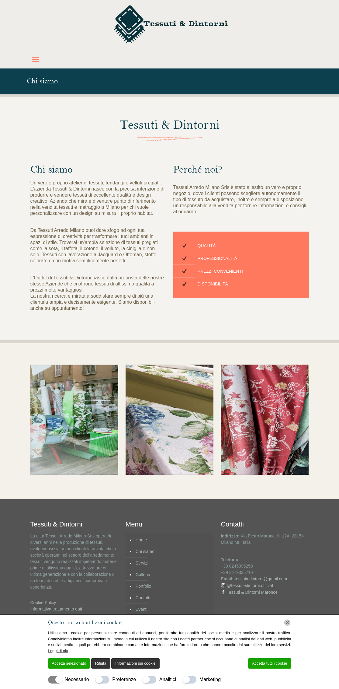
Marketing (210, 679)
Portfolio (143, 586)
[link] (74, 420)
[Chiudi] (287, 623)
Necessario (77, 679)
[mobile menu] (35, 59)
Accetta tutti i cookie (269, 663)
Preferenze (124, 679)
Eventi (141, 609)
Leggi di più (58, 651)
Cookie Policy (43, 602)
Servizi (142, 563)
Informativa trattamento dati (56, 609)
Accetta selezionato (69, 663)
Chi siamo (145, 551)
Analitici (167, 679)
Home (141, 539)
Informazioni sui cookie (135, 663)
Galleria (143, 574)
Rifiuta (100, 663)
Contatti (143, 597)
